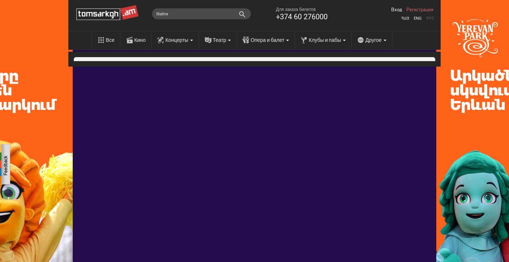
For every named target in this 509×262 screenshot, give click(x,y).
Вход (396, 10)
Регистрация (419, 10)
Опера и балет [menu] (270, 40)
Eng (418, 18)
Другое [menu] (375, 40)
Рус (430, 18)
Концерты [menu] (179, 40)
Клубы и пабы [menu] (327, 40)
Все (110, 40)
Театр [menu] (222, 40)
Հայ (405, 18)
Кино (140, 40)
